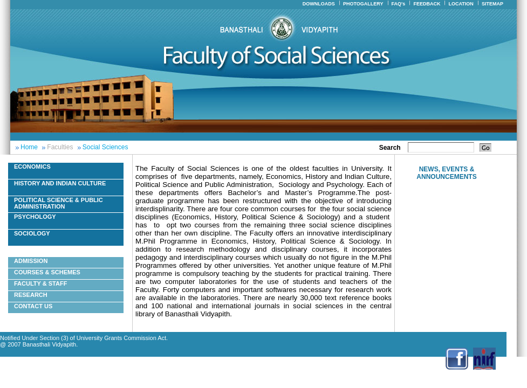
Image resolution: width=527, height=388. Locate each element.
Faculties (60, 147)
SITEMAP (492, 3)
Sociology (32, 233)
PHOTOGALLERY (363, 3)
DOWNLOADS (319, 3)
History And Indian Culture (60, 183)
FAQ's (399, 3)
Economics (32, 166)
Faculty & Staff (40, 283)
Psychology (35, 216)
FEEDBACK (426, 3)
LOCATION (461, 3)
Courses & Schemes (47, 272)
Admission (30, 261)
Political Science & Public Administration (58, 203)
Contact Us (33, 306)
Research (30, 295)
